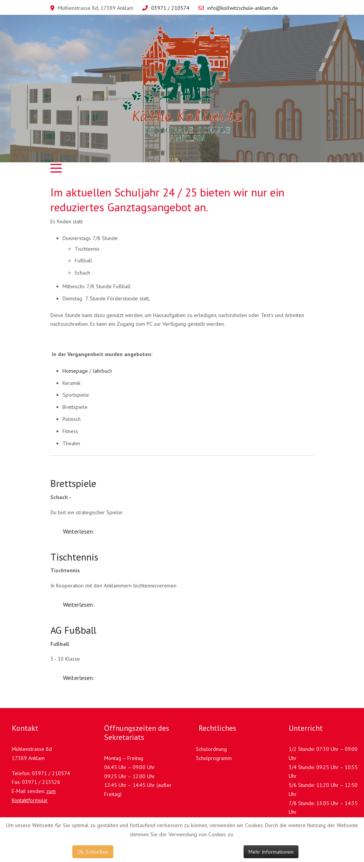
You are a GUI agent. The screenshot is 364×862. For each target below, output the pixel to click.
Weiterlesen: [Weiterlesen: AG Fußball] (78, 677)
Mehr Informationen (271, 851)
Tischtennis (74, 557)
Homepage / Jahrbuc (85, 370)
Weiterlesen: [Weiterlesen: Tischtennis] (78, 604)
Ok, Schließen (92, 851)
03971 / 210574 (170, 8)
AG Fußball (73, 630)
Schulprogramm (214, 758)
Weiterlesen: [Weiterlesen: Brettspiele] (78, 531)
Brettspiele (73, 483)
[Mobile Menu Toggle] (56, 168)
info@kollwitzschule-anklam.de (242, 8)
